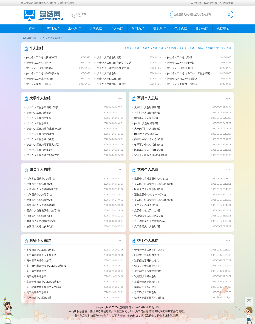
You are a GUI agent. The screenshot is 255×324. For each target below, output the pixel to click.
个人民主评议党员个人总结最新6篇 (153, 183)
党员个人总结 (186, 48)
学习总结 (138, 28)
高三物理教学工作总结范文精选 (44, 287)
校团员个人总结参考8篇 (40, 226)
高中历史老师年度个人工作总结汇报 (46, 265)
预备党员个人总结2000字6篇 (150, 194)
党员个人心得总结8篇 (146, 205)
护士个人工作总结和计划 (180, 62)
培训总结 (159, 28)
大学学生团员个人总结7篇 (41, 178)
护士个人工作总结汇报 (179, 57)
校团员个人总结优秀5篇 (40, 215)
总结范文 (223, 28)
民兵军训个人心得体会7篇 (148, 149)
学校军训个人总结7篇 (146, 118)
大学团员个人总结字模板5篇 (42, 189)
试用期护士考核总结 (145, 276)
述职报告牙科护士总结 (146, 260)
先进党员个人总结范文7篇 (148, 215)
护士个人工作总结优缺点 (39, 68)
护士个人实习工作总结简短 (182, 78)
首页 (32, 28)
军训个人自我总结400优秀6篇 (150, 155)
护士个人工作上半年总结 (39, 78)
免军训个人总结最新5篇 (147, 107)
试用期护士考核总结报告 (148, 271)
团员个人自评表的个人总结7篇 (43, 210)
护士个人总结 (223, 48)
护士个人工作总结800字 (180, 68)
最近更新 (210, 2)
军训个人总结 (150, 48)
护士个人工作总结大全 (38, 62)
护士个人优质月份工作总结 (111, 84)
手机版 (196, 2)
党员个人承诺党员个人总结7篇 (151, 178)
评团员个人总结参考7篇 (40, 199)
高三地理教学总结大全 (39, 292)
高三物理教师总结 (36, 276)
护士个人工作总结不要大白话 (113, 68)
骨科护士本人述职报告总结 (149, 249)
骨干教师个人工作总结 (39, 297)
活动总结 (95, 28)
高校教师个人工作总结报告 (41, 249)
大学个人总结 (131, 48)
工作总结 (74, 28)
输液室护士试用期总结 (146, 265)
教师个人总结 (205, 48)
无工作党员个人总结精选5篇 (149, 221)
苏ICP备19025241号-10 (144, 307)
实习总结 (53, 28)
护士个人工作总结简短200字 (42, 57)
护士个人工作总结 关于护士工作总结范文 (189, 73)
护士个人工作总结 (107, 73)
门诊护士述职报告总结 (146, 255)
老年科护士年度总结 (145, 292)
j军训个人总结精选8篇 (146, 123)
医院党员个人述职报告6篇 (148, 189)
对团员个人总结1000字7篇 (41, 221)
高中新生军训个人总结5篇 (148, 139)
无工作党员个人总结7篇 (147, 226)
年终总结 (180, 28)
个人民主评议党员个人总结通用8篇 (153, 199)
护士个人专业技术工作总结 (182, 84)
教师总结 (202, 28)
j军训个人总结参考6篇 (146, 134)
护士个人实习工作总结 (38, 84)
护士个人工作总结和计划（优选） (115, 62)
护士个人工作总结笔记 (109, 57)
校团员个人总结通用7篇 (40, 183)
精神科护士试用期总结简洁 (149, 297)
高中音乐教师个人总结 (39, 260)
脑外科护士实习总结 (145, 287)
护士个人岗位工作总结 (109, 78)
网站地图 (226, 2)
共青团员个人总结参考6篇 (41, 205)
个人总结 (116, 28)
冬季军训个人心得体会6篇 (148, 144)
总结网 (123, 307)
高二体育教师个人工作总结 (41, 255)
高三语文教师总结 (36, 271)
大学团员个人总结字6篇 (40, 194)
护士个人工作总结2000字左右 (42, 73)
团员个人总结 (168, 48)
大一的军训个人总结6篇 (147, 128)
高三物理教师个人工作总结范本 (44, 281)
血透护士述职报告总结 (146, 281)
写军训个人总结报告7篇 (147, 112)
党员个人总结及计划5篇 (147, 210)
